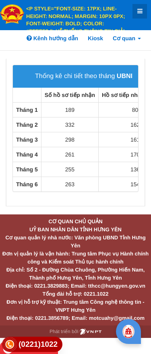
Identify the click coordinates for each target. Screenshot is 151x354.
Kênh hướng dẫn (52, 38)
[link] (32, 344)
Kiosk (95, 38)
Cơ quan (127, 38)
